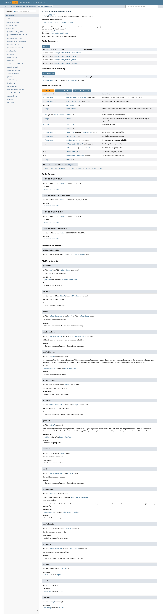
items (68, 132)
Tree (20, 2)
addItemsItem (71, 97)
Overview (8, 2)
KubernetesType (67, 22)
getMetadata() (12, 86)
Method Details (11, 51)
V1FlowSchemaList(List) (15, 48)
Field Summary (11, 19)
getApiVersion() (12, 67)
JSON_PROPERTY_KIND (14, 38)
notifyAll (79, 168)
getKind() (10, 77)
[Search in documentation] (141, 6)
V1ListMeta (47, 125)
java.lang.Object (48, 15)
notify (70, 168)
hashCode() (11, 99)
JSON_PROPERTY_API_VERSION (17, 35)
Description (10, 15)
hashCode (69, 129)
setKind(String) (12, 80)
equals (68, 105)
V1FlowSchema (73, 80)
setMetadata (70, 156)
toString (69, 159)
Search (40, 2)
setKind (68, 152)
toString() (10, 102)
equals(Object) (12, 96)
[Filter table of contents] (24, 11)
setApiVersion (71, 144)
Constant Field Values (52, 189)
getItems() (10, 54)
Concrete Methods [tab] (82, 91)
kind (67, 136)
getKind (68, 119)
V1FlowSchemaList (45, 6)
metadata (69, 140)
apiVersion (70, 101)
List (58, 80)
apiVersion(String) (13, 73)
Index (35, 2)
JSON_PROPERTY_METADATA (16, 41)
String (56, 53)
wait (87, 168)
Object (51, 31)
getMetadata (70, 125)
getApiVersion (71, 109)
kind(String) (11, 83)
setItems (69, 148)
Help (45, 2)
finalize (53, 168)
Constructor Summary (13, 22)
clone (45, 168)
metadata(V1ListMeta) (14, 93)
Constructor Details (12, 44)
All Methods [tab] (48, 91)
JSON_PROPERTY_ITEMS (15, 31)
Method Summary (12, 25)
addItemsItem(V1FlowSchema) (17, 64)
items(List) (11, 60)
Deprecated (27, 2)
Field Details (10, 28)
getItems (69, 115)
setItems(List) (12, 57)
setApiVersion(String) (14, 70)
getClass (62, 168)
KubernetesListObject (52, 22)
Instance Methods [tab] (64, 91)
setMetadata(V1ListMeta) (15, 89)
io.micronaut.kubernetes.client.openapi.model (20, 6)
